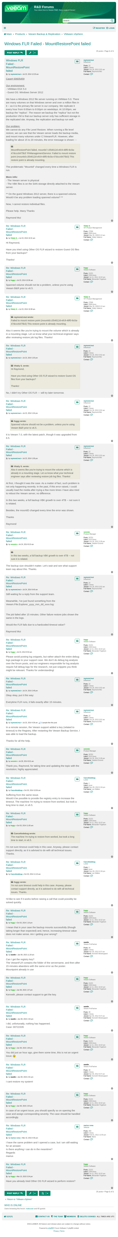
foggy (86, 268)
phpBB (50, 1228)
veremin (87, 532)
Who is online (13, 1205)
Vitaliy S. (87, 226)
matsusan (30, 1209)
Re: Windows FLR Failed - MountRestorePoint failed (16, 230)
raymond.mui (89, 60)
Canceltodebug (89, 778)
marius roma (88, 1125)
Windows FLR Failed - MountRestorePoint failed (47, 44)
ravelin (86, 942)
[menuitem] (110, 28)
